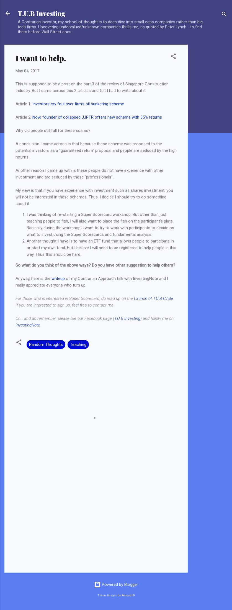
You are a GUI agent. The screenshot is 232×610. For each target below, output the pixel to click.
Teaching (78, 344)
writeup (58, 278)
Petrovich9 (128, 595)
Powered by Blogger (116, 584)
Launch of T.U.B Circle (153, 298)
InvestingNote (28, 325)
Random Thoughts (46, 344)
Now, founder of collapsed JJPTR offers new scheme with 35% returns (97, 117)
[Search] (224, 15)
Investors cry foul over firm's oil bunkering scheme (78, 103)
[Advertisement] (210, 128)
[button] (173, 57)
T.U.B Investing (41, 13)
